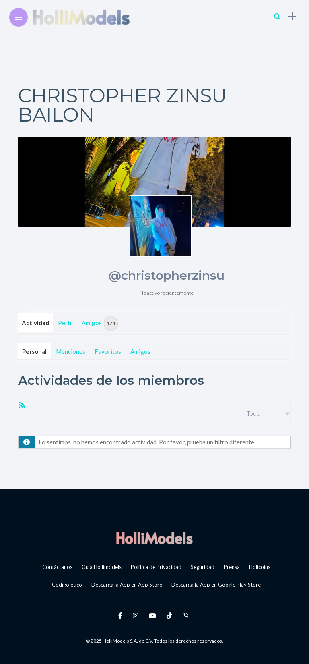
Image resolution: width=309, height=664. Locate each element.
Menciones (70, 351)
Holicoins (259, 567)
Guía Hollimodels (102, 567)
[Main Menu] (18, 17)
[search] (277, 16)
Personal (34, 351)
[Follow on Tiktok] (171, 615)
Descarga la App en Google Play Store (216, 584)
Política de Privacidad (156, 567)
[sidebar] (292, 16)
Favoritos (108, 351)
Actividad (35, 322)
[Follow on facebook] (121, 615)
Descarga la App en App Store (126, 584)
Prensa (232, 567)
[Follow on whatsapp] (187, 615)
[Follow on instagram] (137, 615)
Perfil (65, 322)
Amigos (100, 323)
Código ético (67, 584)
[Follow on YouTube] (154, 615)
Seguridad (202, 567)
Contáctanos (57, 567)
